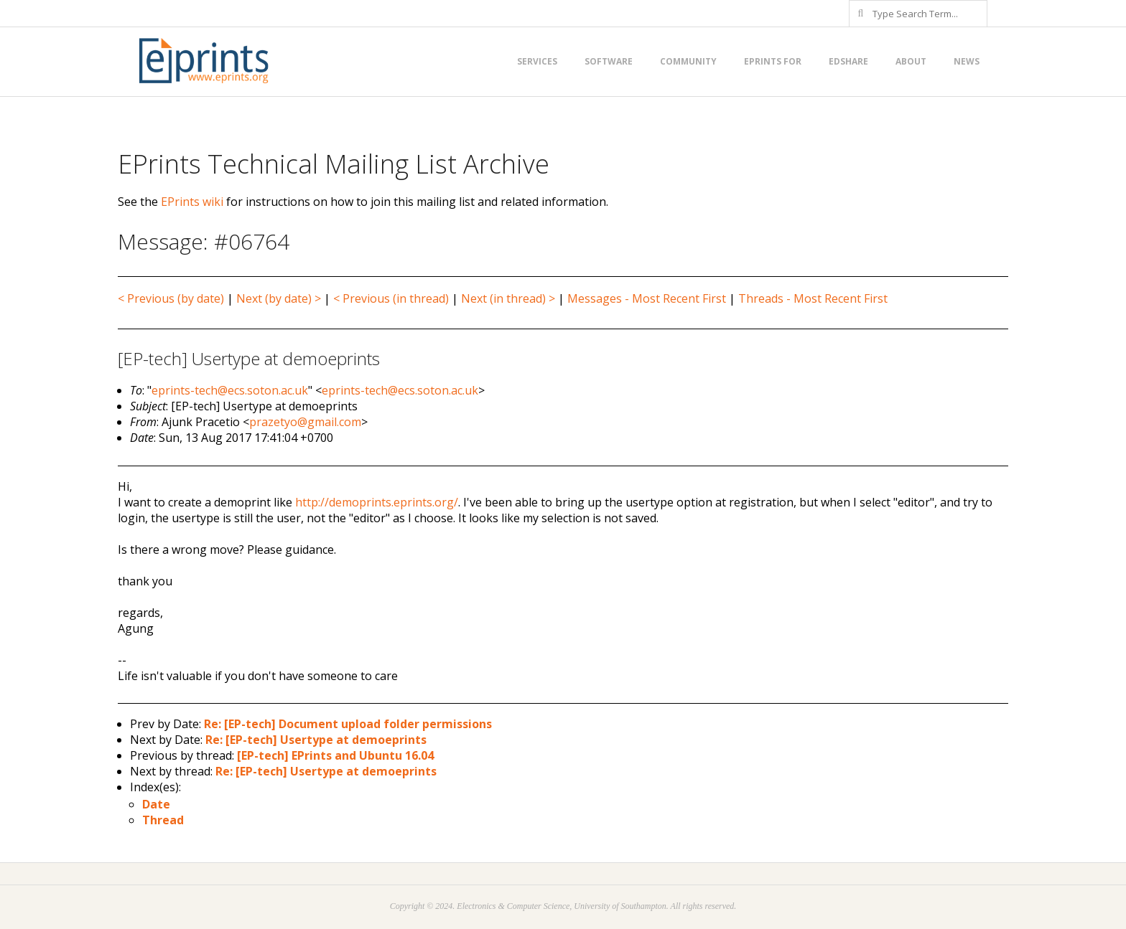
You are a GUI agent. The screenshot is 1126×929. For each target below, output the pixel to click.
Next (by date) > (278, 298)
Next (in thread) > (508, 298)
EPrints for (772, 61)
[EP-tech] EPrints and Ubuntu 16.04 (335, 755)
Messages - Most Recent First (646, 298)
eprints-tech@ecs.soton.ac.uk (230, 390)
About (910, 61)
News (967, 61)
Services (537, 61)
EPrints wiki (192, 201)
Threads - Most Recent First (813, 298)
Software (609, 61)
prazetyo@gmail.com (305, 422)
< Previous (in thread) (391, 298)
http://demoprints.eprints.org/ (376, 502)
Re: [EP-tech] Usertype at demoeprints (316, 740)
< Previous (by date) (171, 298)
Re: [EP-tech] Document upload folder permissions (348, 724)
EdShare (848, 61)
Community (688, 61)
